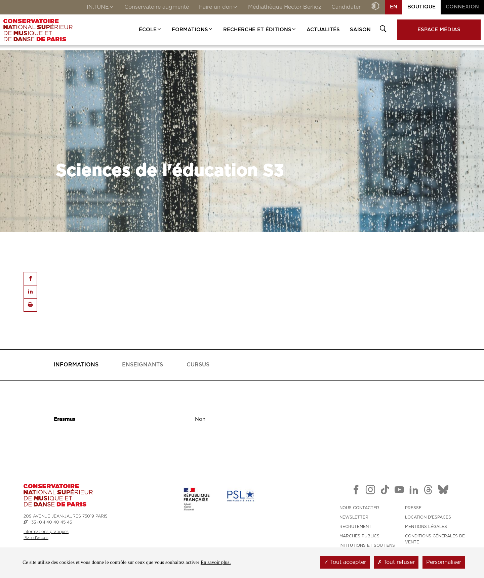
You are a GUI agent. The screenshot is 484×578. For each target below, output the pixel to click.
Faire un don (218, 8)
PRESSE (413, 508)
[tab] (76, 365)
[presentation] (76, 365)
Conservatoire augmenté (156, 7)
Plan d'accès (36, 538)
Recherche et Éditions (259, 29)
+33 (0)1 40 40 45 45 (50, 522)
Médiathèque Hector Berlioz (284, 7)
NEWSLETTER (353, 517)
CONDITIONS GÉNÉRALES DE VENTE (435, 539)
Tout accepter (345, 562)
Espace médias (438, 29)
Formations (192, 29)
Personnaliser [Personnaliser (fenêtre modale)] (443, 562)
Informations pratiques (46, 532)
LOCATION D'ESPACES (428, 517)
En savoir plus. (216, 562)
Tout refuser (396, 562)
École (150, 29)
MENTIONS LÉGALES (426, 527)
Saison (360, 29)
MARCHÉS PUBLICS (359, 536)
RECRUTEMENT (355, 527)
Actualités (323, 29)
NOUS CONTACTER (359, 508)
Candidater (346, 7)
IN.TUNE (100, 8)
